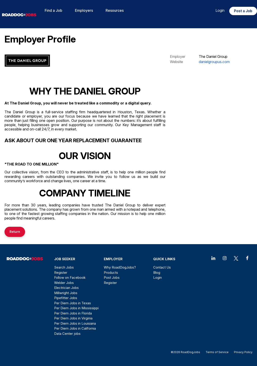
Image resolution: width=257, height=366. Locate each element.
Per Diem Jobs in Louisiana (75, 323)
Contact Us (162, 267)
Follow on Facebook (70, 277)
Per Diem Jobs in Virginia (73, 318)
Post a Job (243, 11)
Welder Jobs (64, 283)
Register (60, 272)
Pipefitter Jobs (65, 298)
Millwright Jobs (65, 293)
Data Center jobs (67, 333)
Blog (156, 272)
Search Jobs (64, 267)
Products (111, 272)
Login (220, 10)
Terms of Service (217, 352)
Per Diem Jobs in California (75, 328)
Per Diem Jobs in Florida (73, 313)
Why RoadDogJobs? (120, 267)
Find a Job (53, 10)
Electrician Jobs (66, 288)
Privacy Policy (241, 352)
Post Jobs (112, 277)
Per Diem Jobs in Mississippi (76, 308)
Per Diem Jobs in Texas (72, 303)
